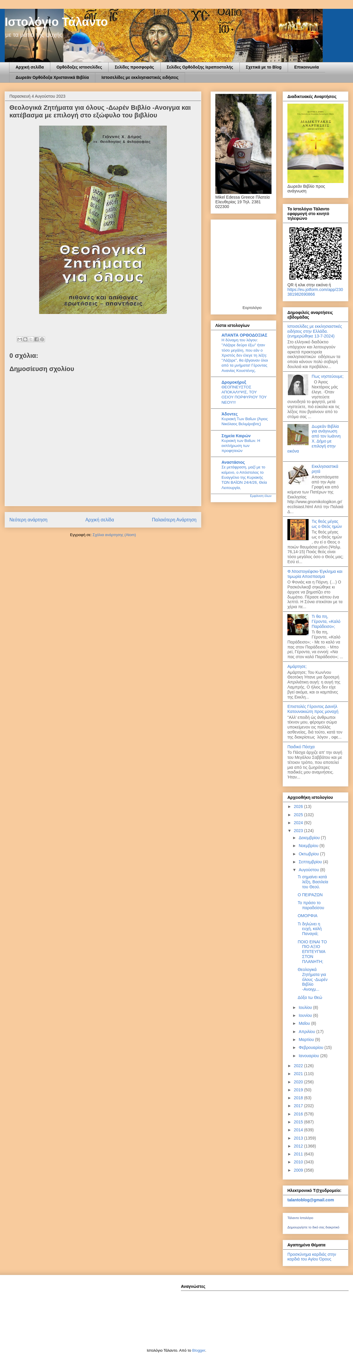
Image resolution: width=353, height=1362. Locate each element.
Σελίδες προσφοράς (134, 67)
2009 (299, 1170)
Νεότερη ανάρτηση (28, 519)
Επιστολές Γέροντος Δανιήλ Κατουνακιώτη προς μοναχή (312, 709)
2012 (299, 1146)
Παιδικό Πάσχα (301, 746)
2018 (299, 1097)
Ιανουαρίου (309, 1055)
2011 (299, 1154)
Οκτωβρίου (309, 854)
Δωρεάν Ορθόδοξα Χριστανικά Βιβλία (52, 77)
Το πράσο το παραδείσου (311, 905)
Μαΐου (305, 1023)
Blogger (198, 1350)
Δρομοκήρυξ (234, 382)
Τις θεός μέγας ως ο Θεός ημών (327, 524)
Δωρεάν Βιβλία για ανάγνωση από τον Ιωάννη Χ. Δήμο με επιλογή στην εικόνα (314, 438)
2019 (299, 1089)
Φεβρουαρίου (311, 1047)
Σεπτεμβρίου (311, 861)
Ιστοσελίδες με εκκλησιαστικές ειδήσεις (140, 77)
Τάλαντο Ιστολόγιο (300, 1218)
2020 (299, 1082)
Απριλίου (307, 1031)
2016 (299, 1114)
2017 (299, 1105)
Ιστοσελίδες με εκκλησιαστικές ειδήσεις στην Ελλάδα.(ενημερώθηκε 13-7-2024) (314, 331)
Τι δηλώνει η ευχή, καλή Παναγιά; (310, 929)
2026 (299, 806)
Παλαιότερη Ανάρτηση (174, 519)
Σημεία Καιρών (236, 435)
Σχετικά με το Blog (264, 67)
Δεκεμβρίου (310, 837)
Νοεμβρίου (309, 845)
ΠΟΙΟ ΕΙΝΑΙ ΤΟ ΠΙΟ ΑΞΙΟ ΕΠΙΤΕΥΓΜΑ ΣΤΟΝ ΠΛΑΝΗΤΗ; (312, 951)
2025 (299, 814)
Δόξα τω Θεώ (310, 997)
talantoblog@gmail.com (310, 1200)
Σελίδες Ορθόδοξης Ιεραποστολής (200, 67)
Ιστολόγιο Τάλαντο (56, 21)
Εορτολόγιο (252, 307)
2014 (299, 1129)
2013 (299, 1138)
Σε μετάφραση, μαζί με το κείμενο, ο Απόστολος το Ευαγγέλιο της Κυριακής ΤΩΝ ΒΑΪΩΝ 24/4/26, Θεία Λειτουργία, (244, 477)
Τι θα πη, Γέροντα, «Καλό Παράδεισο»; (326, 621)
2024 (299, 822)
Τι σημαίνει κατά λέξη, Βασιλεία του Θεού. (313, 881)
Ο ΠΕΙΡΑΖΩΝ (310, 894)
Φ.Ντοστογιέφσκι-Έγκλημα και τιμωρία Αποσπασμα (314, 574)
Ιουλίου (306, 1007)
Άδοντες (230, 414)
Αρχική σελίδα (30, 67)
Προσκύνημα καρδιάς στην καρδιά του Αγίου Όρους (311, 1256)
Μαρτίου (307, 1039)
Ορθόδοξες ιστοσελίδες (79, 67)
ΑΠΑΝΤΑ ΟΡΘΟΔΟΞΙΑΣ (244, 335)
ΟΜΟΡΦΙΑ (307, 915)
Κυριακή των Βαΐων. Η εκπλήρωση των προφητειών (241, 445)
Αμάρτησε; (297, 666)
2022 (299, 1065)
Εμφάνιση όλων (261, 496)
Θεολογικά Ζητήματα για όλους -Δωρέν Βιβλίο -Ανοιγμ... (313, 979)
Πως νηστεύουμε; (328, 376)
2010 (299, 1162)
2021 (299, 1073)
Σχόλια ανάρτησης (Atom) (114, 535)
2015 (299, 1122)
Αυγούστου (309, 869)
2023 (299, 830)
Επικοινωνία (306, 67)
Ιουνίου (306, 1015)
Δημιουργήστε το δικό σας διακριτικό (313, 1227)
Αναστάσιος (233, 462)
